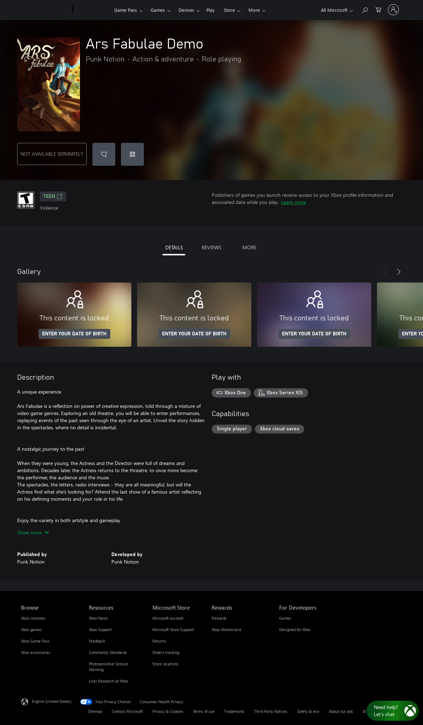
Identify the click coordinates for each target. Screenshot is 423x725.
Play (210, 10)
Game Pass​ (125, 10)
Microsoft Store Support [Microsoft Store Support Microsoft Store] (173, 629)
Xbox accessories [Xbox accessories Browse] (35, 652)
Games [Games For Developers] (285, 618)
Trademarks (234, 711)
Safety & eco (308, 711)
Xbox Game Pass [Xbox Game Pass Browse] (35, 641)
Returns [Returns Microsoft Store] (159, 641)
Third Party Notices (270, 711)
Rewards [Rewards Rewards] (219, 618)
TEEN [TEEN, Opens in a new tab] (53, 196)
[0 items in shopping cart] (378, 9)
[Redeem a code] (132, 154)
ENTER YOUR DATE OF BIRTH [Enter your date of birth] (74, 333)
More (254, 10)
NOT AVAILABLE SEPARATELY (52, 153)
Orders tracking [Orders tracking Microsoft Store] (165, 652)
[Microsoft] (45, 10)
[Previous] (384, 272)
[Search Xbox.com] (364, 9)
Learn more (293, 202)
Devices (186, 10)
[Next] (399, 272)
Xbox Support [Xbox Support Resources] (100, 629)
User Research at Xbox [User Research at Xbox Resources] (108, 681)
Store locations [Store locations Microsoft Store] (165, 663)
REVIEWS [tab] (211, 247)
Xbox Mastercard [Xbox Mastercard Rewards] (226, 629)
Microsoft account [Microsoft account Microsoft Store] (167, 618)
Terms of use (204, 711)
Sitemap (95, 711)
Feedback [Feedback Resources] (97, 641)
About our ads (341, 711)
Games (158, 10)
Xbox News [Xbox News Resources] (98, 618)
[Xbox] (92, 10)
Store (229, 10)
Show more (33, 532)
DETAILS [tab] (174, 247)
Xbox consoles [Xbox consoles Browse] (33, 618)
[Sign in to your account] (393, 9)
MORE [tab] (249, 247)
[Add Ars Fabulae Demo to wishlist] (103, 154)
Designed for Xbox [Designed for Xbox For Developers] (295, 629)
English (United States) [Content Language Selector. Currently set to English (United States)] (51, 701)
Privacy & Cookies (167, 711)
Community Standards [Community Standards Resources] (108, 652)
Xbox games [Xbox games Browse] (31, 629)
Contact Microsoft (127, 711)
